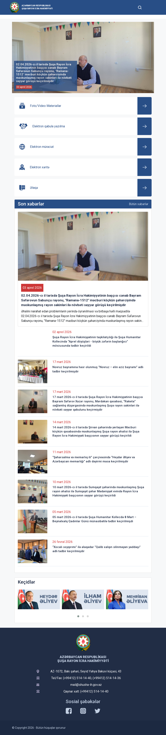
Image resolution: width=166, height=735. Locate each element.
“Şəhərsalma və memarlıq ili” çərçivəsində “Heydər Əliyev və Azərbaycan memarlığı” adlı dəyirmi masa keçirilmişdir (93, 459)
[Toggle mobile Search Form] (139, 7)
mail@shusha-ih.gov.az (86, 685)
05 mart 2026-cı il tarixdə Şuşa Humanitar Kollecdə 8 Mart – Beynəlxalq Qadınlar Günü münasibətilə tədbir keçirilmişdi (94, 519)
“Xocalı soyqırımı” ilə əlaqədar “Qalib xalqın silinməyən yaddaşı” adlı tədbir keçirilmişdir (96, 549)
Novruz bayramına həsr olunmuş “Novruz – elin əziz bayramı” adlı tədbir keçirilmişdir (97, 369)
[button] (78, 616)
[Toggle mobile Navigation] (149, 7)
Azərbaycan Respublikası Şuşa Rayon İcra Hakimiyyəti (37, 7)
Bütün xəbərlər (138, 204)
